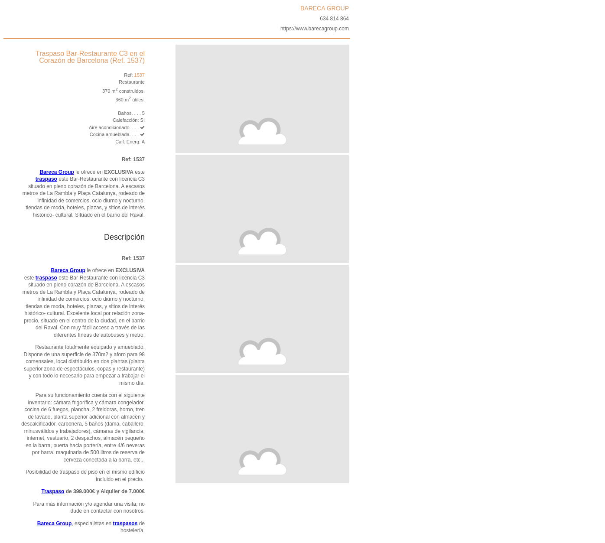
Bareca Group (56, 172)
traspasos (125, 523)
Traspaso (53, 491)
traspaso (46, 179)
